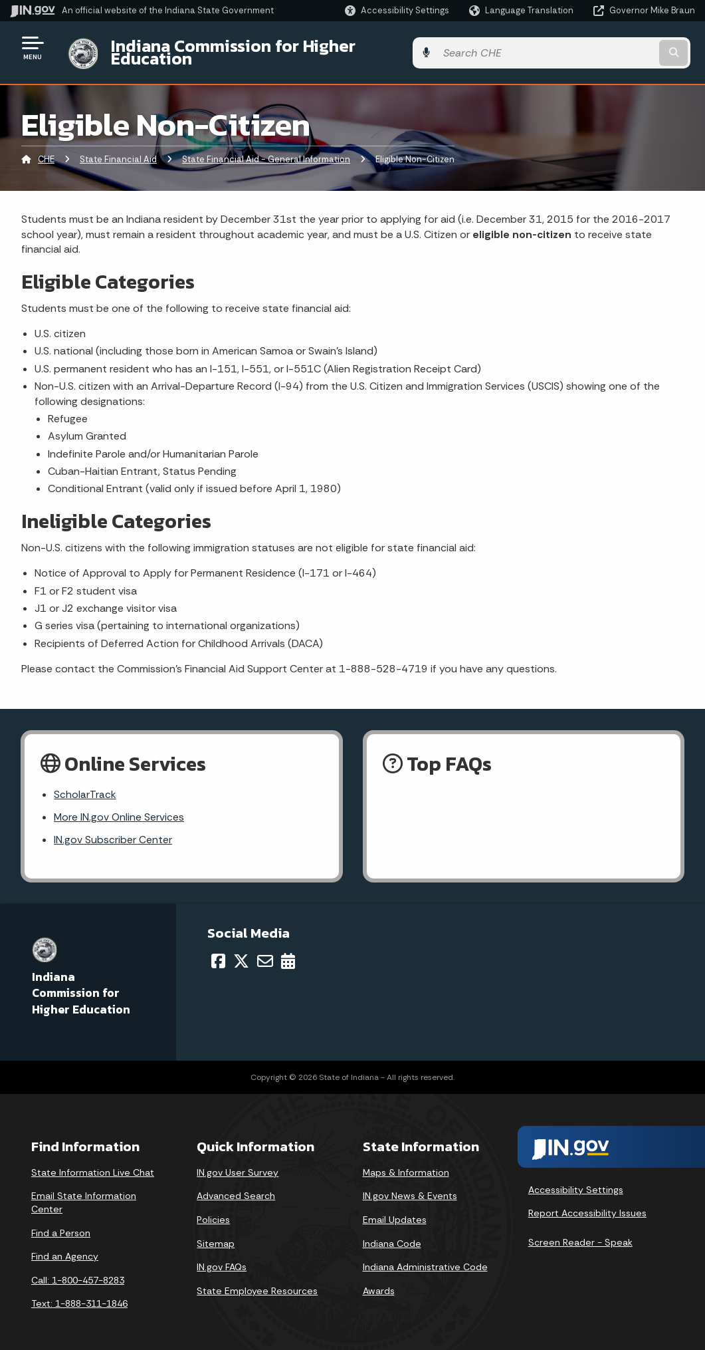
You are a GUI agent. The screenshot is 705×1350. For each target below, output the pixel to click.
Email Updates (395, 1211)
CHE (46, 149)
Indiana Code (392, 1235)
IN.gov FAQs (222, 1258)
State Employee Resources (257, 1282)
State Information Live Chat (92, 1164)
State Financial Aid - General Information (266, 149)
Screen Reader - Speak (580, 1234)
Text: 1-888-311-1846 (79, 1295)
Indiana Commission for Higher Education (270, 47)
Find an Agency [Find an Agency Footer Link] (64, 1248)
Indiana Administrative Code (425, 1258)
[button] (397, 10)
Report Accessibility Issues (587, 1204)
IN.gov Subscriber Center (113, 832)
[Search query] (618, 48)
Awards (379, 1282)
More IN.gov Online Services (119, 808)
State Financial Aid (118, 149)
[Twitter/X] (241, 952)
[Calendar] (288, 952)
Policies (213, 1211)
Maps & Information (406, 1164)
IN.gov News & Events (410, 1187)
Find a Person (60, 1224)
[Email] (265, 952)
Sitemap (216, 1235)
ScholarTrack (85, 784)
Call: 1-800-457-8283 (77, 1272)
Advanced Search (236, 1187)
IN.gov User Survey (237, 1164)
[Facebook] (218, 952)
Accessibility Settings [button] (575, 1181)
